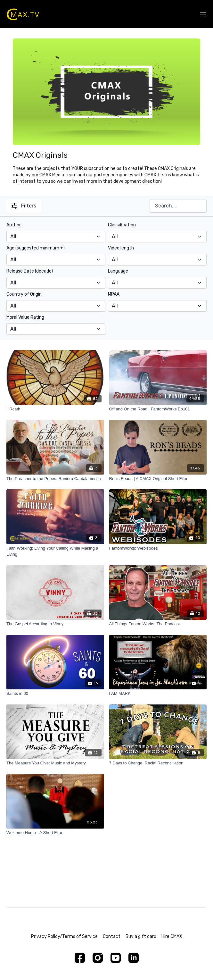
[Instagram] (98, 958)
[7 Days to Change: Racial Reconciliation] (158, 763)
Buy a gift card (141, 936)
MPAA (113, 294)
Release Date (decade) (29, 271)
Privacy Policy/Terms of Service (64, 936)
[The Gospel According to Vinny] (55, 624)
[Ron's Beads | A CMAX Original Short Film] (158, 479)
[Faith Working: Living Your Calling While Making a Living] (55, 551)
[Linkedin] (133, 958)
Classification (122, 225)
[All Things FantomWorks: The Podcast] (158, 624)
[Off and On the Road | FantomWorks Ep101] (158, 409)
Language (118, 271)
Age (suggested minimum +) (35, 248)
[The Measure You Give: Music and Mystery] (55, 763)
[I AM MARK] (158, 693)
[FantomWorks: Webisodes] (158, 548)
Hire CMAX (171, 936)
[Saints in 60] (55, 693)
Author (13, 225)
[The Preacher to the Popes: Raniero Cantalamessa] (55, 479)
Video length (121, 248)
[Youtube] (116, 958)
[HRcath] (55, 409)
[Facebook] (80, 958)
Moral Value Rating (25, 317)
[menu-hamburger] (203, 14)
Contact (111, 936)
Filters (24, 206)
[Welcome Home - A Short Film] (55, 833)
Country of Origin (24, 294)
